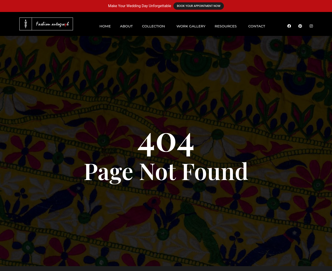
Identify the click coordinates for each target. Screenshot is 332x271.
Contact (256, 26)
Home (105, 26)
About (126, 26)
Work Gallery (190, 26)
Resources (226, 26)
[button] (155, 26)
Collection (153, 26)
